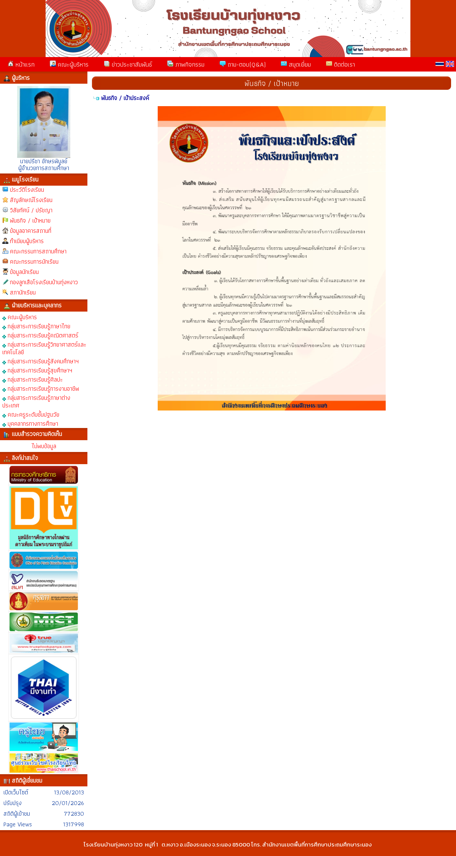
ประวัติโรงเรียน (27, 189)
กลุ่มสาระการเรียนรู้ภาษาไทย (36, 325)
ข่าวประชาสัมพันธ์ (128, 64)
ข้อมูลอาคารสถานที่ (30, 230)
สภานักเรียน (23, 292)
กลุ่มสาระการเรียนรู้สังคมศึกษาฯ (40, 360)
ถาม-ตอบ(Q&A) (243, 64)
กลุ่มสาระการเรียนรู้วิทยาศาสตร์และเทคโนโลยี (44, 348)
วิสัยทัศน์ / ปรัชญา (31, 210)
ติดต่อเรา (340, 64)
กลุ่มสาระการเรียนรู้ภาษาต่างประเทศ (36, 401)
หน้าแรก (21, 64)
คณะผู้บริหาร (69, 64)
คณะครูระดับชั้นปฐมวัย (30, 414)
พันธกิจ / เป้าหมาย (30, 220)
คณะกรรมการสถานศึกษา (38, 251)
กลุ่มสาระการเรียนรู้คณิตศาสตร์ (40, 335)
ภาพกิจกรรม (185, 64)
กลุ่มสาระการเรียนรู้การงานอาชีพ (40, 388)
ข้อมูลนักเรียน (24, 272)
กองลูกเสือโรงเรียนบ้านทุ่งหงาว (44, 282)
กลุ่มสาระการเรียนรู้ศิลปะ (32, 379)
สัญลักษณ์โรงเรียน (31, 200)
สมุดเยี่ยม (296, 64)
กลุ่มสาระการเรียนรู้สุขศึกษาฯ (37, 370)
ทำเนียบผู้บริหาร (27, 241)
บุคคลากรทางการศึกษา (30, 423)
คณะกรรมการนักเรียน (34, 261)
